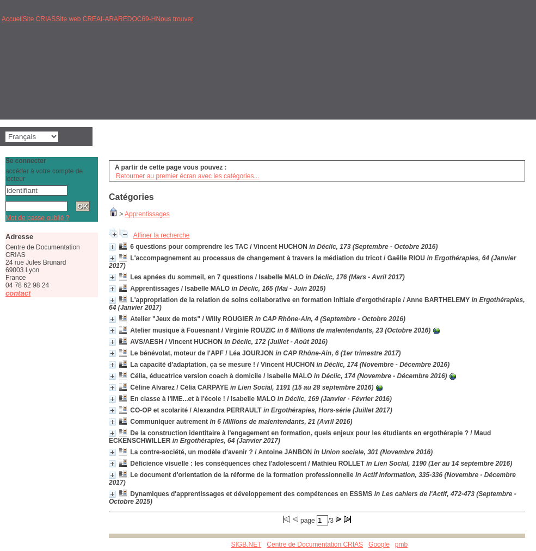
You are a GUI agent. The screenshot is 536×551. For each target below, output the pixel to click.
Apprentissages (147, 214)
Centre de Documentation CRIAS (315, 544)
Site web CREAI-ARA (87, 19)
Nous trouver (174, 19)
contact (17, 293)
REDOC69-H (137, 19)
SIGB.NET (246, 544)
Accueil (12, 19)
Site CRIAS (39, 19)
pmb (401, 544)
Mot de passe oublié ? (37, 218)
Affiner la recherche (161, 235)
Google (379, 544)
